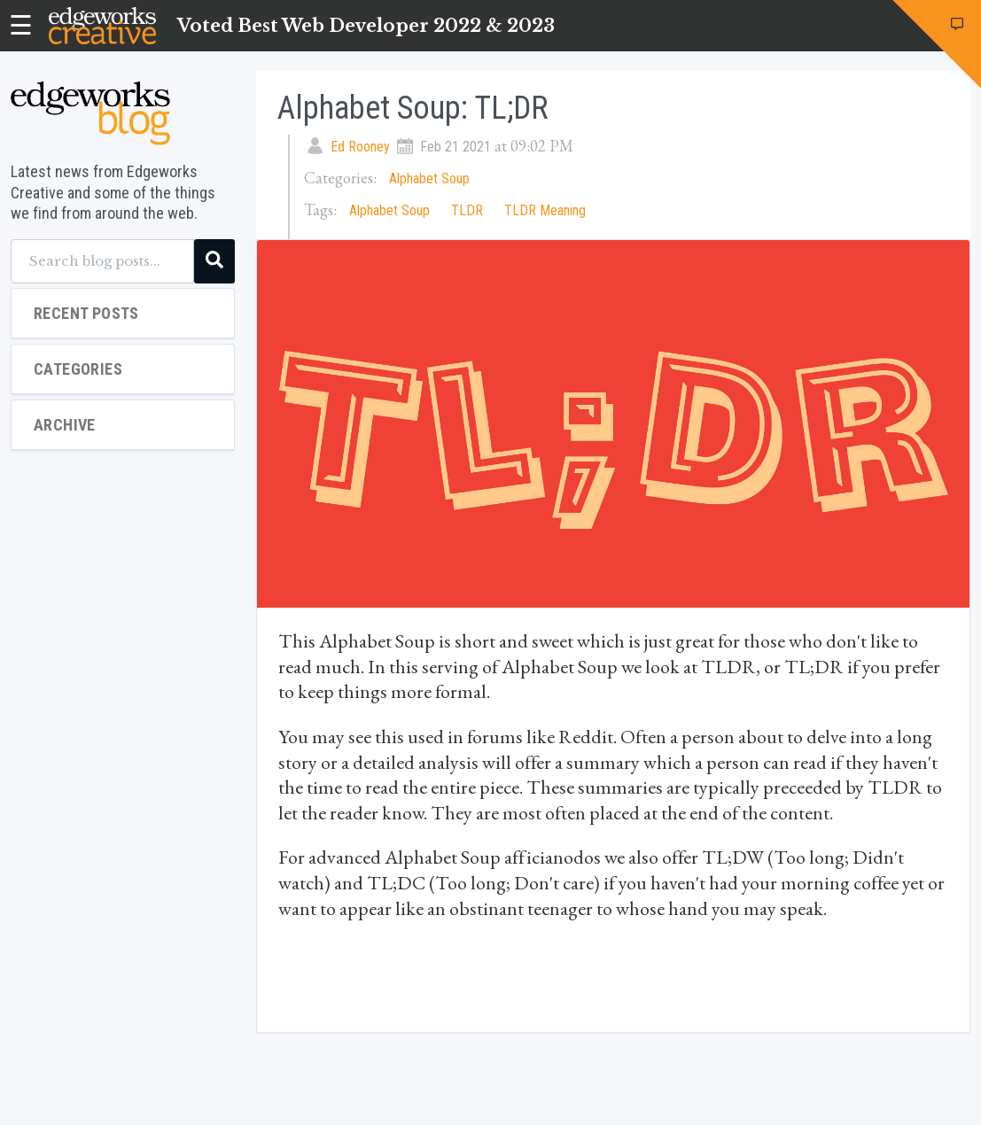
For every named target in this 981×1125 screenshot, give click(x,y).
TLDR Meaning (545, 210)
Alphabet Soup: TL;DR (413, 108)
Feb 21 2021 (455, 146)
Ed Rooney (360, 146)
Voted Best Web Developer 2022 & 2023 (366, 25)
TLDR (467, 210)
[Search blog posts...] (102, 261)
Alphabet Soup (429, 178)
